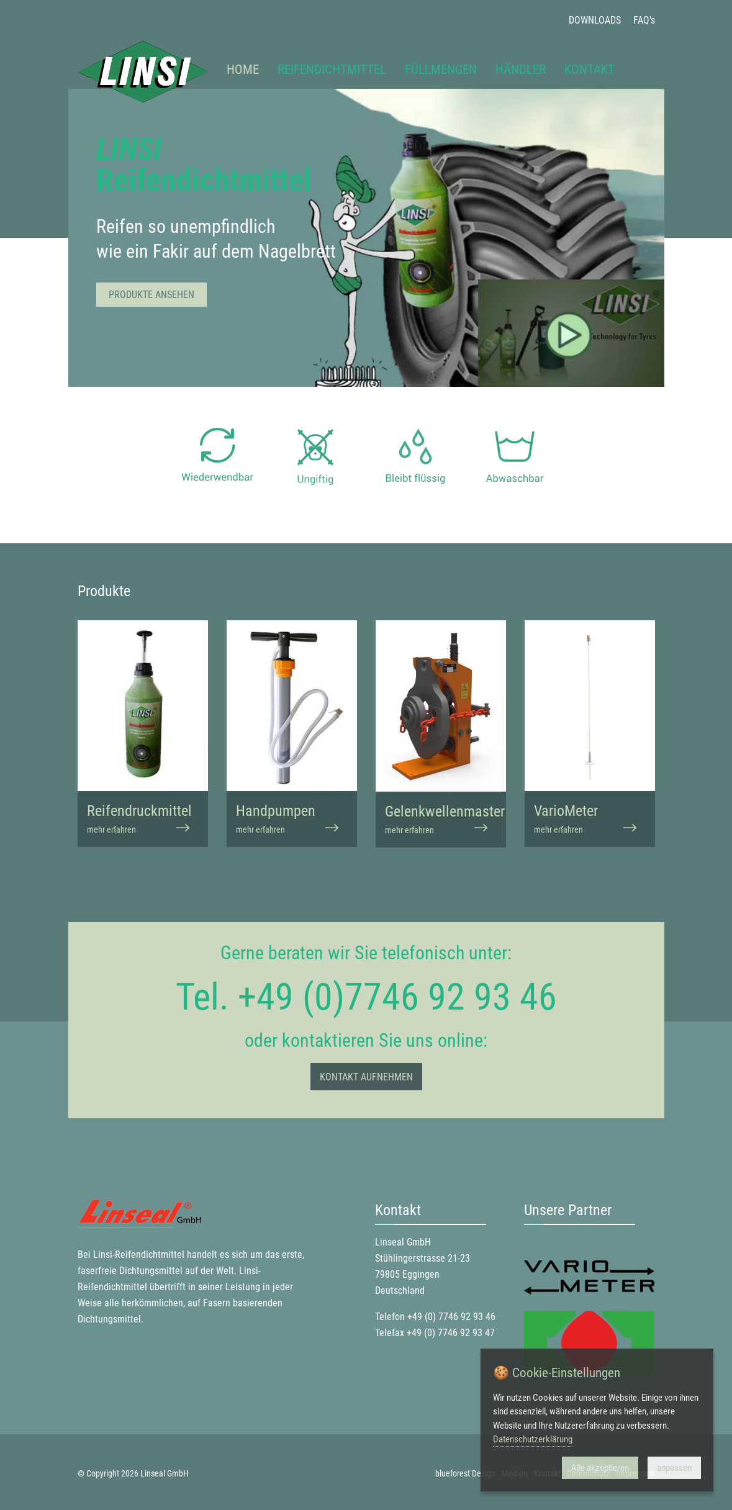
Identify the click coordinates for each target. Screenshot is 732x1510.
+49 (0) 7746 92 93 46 (451, 1316)
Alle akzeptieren (600, 1467)
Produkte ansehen (151, 295)
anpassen (674, 1467)
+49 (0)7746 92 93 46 (397, 997)
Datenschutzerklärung (532, 1439)
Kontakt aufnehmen (366, 1077)
